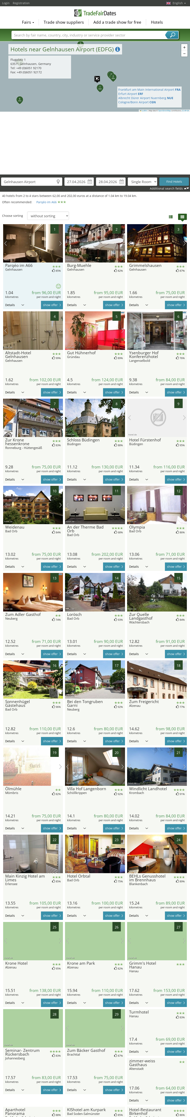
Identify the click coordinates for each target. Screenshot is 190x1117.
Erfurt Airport (130, 94)
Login (6, 3)
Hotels (157, 22)
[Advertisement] (95, 143)
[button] (97, 85)
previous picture (5, 243)
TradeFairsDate (95, 13)
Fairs (28, 22)
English (179, 3)
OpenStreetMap (164, 111)
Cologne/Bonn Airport (137, 102)
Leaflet (143, 111)
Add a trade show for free (117, 22)
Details (14, 305)
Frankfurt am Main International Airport (149, 90)
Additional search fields (166, 188)
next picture (60, 243)
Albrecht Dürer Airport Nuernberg (145, 98)
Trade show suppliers (64, 22)
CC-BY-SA (185, 111)
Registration (21, 3)
